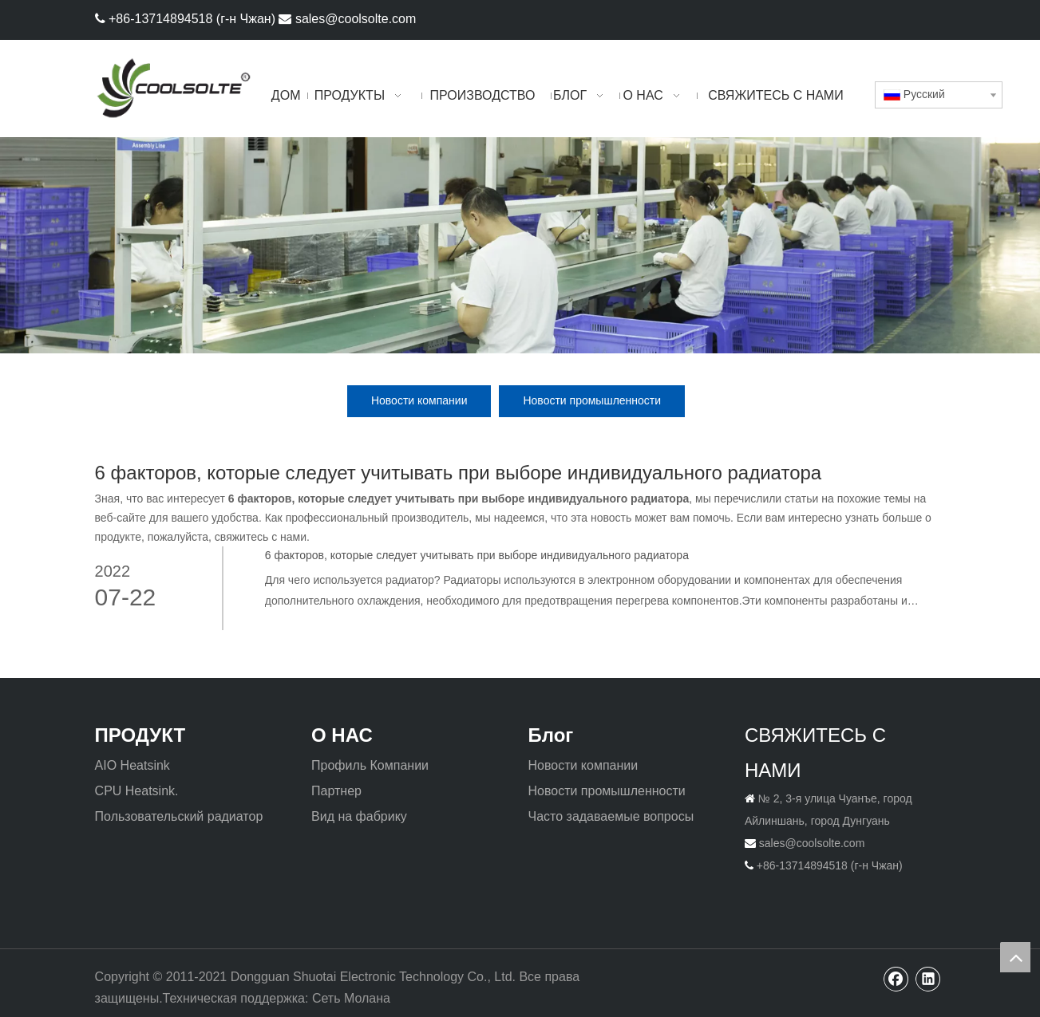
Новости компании (419, 400)
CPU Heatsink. (137, 791)
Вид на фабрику (359, 816)
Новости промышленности (592, 400)
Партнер (336, 791)
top (1015, 957)
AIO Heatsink (132, 765)
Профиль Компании (370, 765)
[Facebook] (905, 18)
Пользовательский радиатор (179, 816)
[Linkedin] (931, 18)
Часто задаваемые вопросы (611, 816)
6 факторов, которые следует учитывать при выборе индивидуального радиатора (477, 555)
